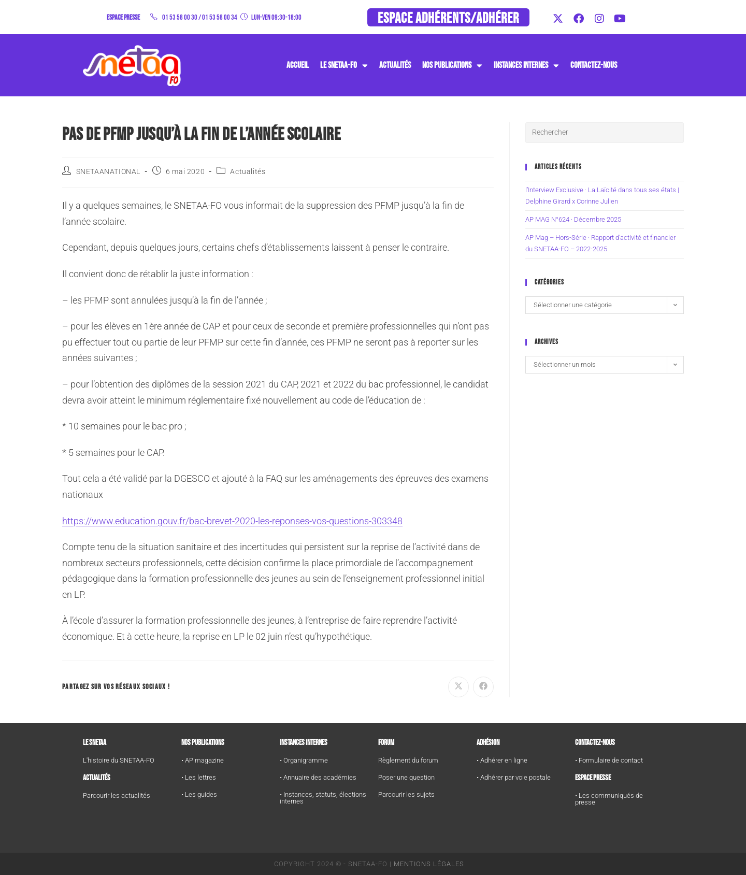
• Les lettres (198, 777)
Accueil (297, 65)
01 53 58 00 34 (219, 17)
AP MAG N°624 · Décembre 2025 (573, 219)
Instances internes (303, 743)
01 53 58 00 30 (179, 17)
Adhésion (488, 743)
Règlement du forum (408, 760)
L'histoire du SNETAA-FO (118, 760)
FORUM (386, 743)
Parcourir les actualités (116, 795)
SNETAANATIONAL (108, 171)
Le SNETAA (94, 743)
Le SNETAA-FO (344, 65)
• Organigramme (304, 760)
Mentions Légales (429, 864)
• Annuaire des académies (318, 777)
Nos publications (452, 65)
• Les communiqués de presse (609, 799)
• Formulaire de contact (609, 760)
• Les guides (199, 794)
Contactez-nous (593, 65)
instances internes (526, 65)
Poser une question (406, 777)
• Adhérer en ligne (502, 760)
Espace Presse (593, 778)
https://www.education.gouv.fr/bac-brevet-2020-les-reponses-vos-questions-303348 (232, 520)
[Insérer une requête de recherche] (604, 132)
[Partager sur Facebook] (483, 687)
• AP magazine (202, 760)
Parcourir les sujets (406, 794)
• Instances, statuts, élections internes (323, 798)
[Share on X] (458, 687)
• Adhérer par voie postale (514, 777)
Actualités (395, 65)
